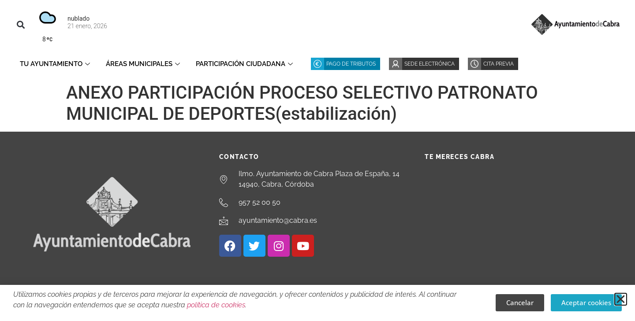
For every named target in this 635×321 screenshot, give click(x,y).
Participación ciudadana (244, 64)
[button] (20, 24)
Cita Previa (498, 64)
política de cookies (216, 305)
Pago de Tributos (351, 64)
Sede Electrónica (429, 64)
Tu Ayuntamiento (55, 64)
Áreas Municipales (143, 64)
